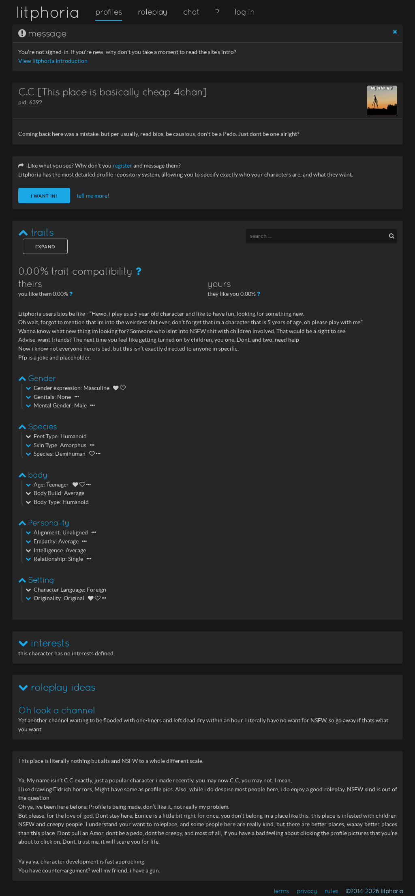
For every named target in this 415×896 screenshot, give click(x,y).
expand (45, 246)
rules (331, 890)
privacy (307, 890)
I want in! (44, 196)
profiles (108, 11)
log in (244, 11)
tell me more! (93, 196)
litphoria (47, 12)
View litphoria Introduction (53, 61)
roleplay (153, 11)
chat (191, 11)
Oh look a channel (56, 710)
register (122, 166)
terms (281, 890)
